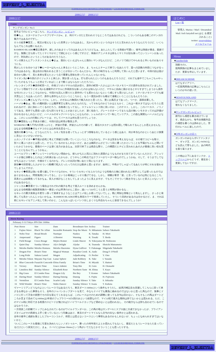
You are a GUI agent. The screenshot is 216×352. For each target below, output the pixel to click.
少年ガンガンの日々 (186, 134)
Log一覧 (179, 22)
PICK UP (97, 9)
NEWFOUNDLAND (186, 97)
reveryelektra (205, 40)
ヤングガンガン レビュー (61, 31)
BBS (126, 9)
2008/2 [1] (80, 14)
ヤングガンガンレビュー (188, 112)
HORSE (121, 9)
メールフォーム (203, 44)
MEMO (109, 9)
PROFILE (80, 9)
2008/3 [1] (93, 14)
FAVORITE (88, 9)
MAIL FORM (134, 9)
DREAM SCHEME (185, 79)
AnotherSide (182, 60)
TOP (73, 9)
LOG (116, 9)
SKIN (103, 9)
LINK (142, 9)
